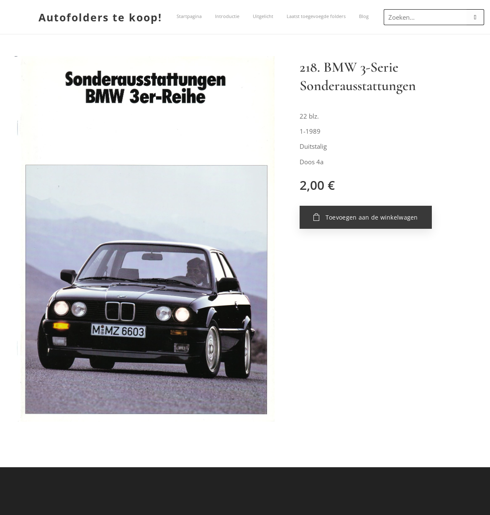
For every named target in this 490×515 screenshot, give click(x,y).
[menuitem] (243, 17)
